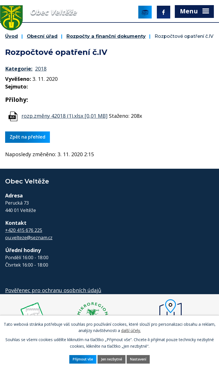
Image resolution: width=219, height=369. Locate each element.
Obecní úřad (42, 36)
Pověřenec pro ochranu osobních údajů (53, 290)
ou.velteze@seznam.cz (28, 237)
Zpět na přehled (27, 137)
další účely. (131, 330)
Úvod (11, 36)
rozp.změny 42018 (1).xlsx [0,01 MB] (64, 115)
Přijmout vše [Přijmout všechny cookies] (82, 358)
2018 (40, 68)
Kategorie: (19, 68)
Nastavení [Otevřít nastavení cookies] (138, 358)
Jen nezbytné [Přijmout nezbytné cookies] (111, 358)
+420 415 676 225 (23, 230)
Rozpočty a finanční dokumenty (106, 36)
